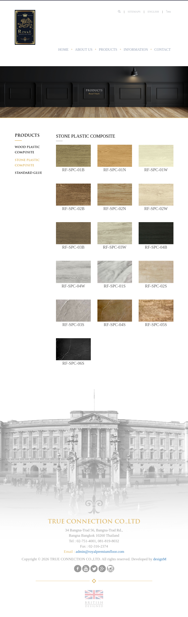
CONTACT (162, 49)
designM (159, 559)
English (153, 11)
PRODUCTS (108, 49)
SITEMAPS (134, 11)
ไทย (168, 11)
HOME (63, 49)
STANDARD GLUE (28, 173)
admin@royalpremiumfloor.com (100, 551)
